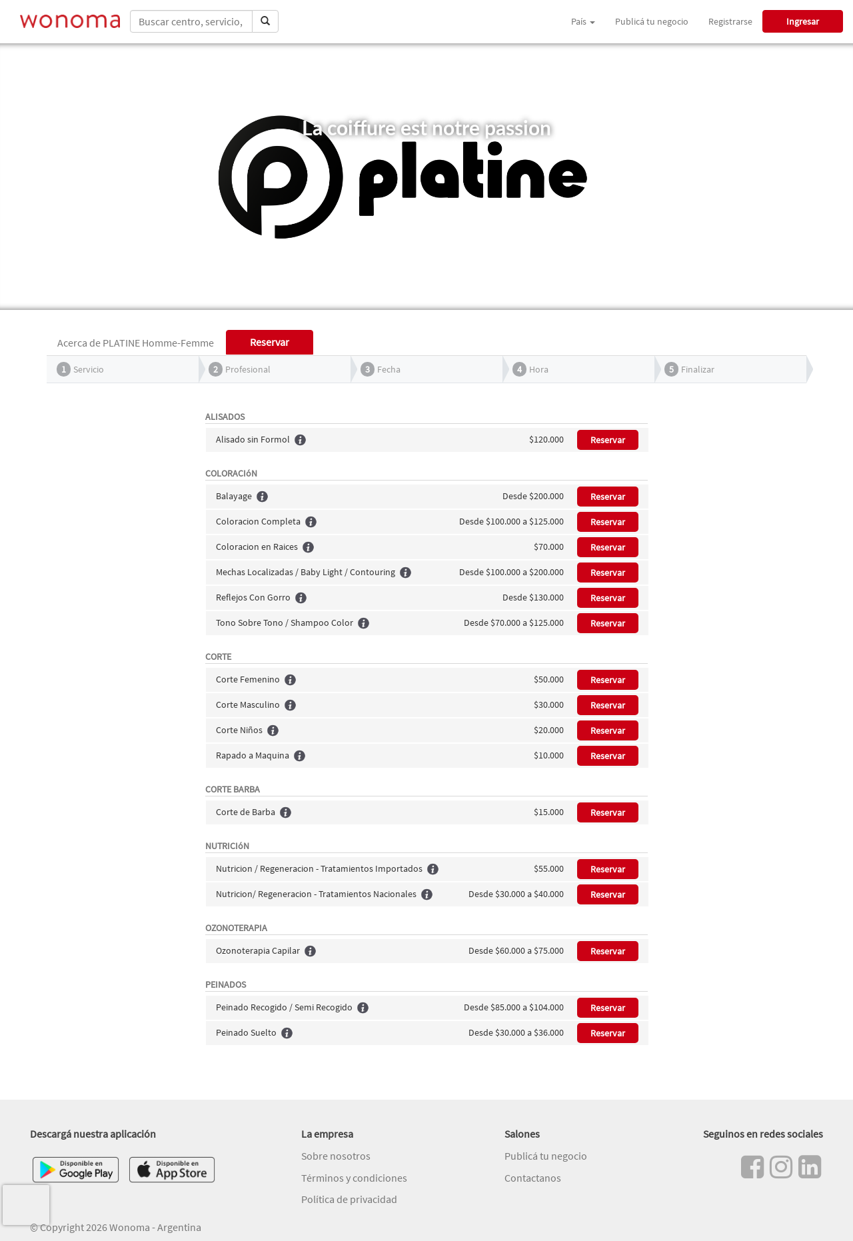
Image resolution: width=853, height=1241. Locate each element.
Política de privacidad (349, 1199)
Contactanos (532, 1177)
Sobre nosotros (336, 1155)
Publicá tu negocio (651, 21)
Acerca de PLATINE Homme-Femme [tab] (135, 342)
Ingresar (802, 21)
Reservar (607, 440)
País (583, 21)
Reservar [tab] (269, 342)
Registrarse (730, 21)
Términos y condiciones (354, 1177)
